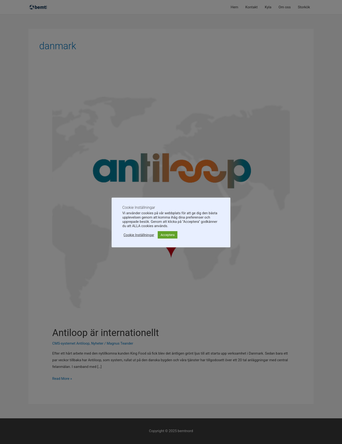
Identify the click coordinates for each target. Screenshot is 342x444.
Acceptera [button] (168, 235)
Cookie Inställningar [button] (139, 235)
